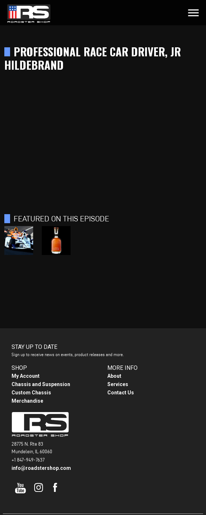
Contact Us (120, 392)
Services (117, 384)
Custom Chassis (31, 392)
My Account (26, 376)
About (114, 376)
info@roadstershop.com (41, 468)
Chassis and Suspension (41, 384)
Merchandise (27, 401)
